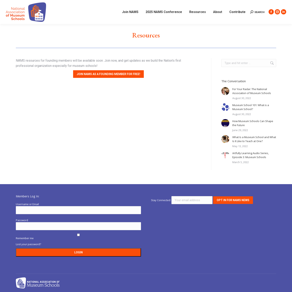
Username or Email (27, 204)
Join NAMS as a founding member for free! (108, 74)
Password (22, 220)
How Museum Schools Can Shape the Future (252, 123)
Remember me (25, 238)
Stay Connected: (182, 200)
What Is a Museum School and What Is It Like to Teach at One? (254, 139)
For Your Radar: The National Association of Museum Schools (251, 91)
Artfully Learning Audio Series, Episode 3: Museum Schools (250, 155)
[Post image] (225, 91)
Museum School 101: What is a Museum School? (250, 107)
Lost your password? (28, 244)
